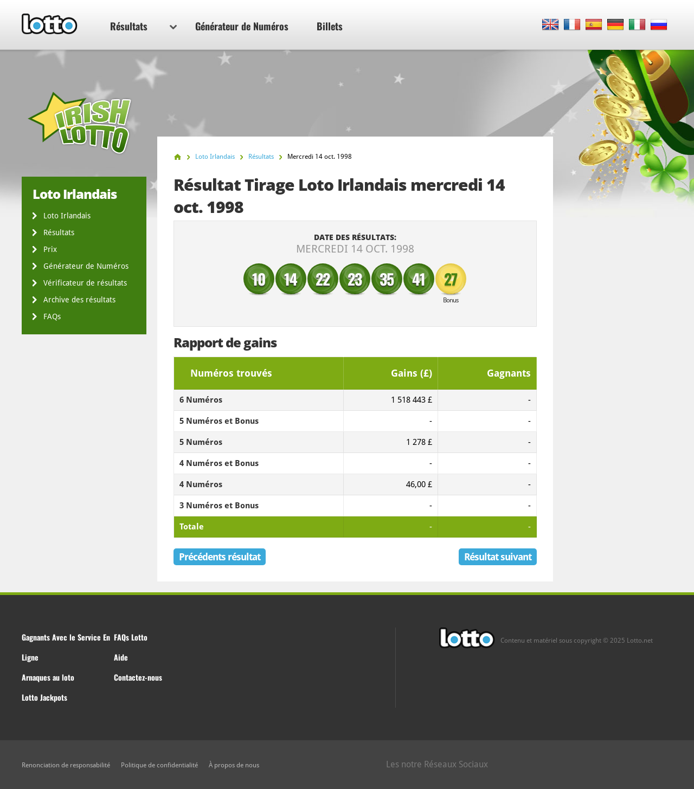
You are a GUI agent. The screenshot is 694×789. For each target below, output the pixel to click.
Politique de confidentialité (159, 765)
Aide (121, 657)
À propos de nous (234, 765)
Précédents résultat (219, 556)
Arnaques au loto (48, 677)
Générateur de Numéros (241, 26)
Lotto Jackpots (44, 697)
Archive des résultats (79, 299)
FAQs (52, 316)
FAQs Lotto (130, 637)
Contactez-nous (138, 677)
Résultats (143, 26)
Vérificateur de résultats (85, 283)
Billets (330, 26)
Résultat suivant (497, 556)
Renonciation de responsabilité (66, 765)
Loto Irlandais (67, 215)
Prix (50, 249)
